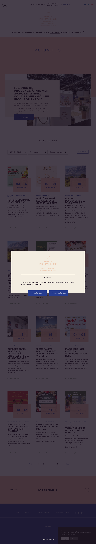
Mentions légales (48, 540)
